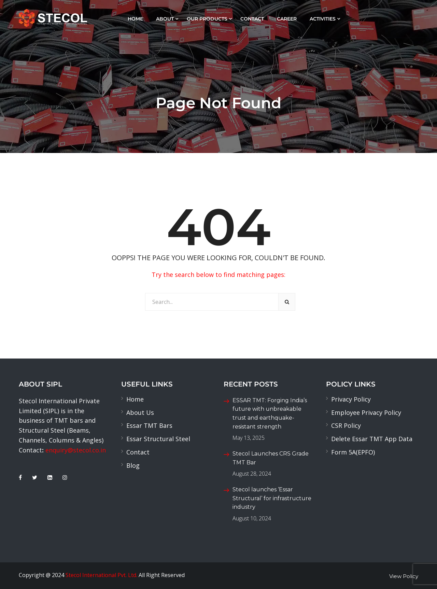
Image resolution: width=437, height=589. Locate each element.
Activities (323, 19)
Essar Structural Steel (158, 439)
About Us (140, 412)
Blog (133, 465)
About (165, 19)
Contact (252, 19)
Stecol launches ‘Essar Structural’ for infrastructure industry (271, 498)
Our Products (207, 19)
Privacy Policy (351, 399)
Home (135, 19)
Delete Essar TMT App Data (371, 439)
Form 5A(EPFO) (353, 452)
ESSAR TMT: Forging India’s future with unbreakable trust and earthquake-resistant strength (269, 413)
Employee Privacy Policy (366, 412)
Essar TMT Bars (149, 425)
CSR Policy (346, 425)
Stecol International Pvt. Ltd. (101, 575)
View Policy (403, 576)
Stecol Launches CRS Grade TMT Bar (270, 458)
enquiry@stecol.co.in (75, 450)
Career (287, 19)
